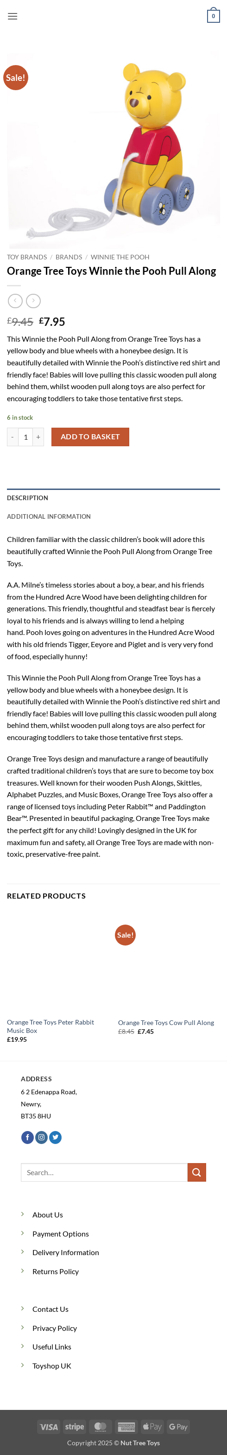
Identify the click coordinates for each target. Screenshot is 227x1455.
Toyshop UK (51, 1365)
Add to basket (90, 436)
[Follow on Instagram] (41, 1137)
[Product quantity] (25, 437)
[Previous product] (33, 301)
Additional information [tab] (49, 516)
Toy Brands (27, 257)
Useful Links (51, 1346)
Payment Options (60, 1233)
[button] (12, 16)
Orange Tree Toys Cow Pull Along (166, 1022)
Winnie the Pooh (120, 257)
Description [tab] (27, 498)
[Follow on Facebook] (27, 1137)
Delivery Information (65, 1252)
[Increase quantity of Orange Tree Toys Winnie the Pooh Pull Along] (38, 437)
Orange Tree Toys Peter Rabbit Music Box (50, 1026)
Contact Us (50, 1308)
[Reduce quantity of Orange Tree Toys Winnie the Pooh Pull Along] (12, 437)
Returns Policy (55, 1271)
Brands (69, 257)
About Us (47, 1214)
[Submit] (197, 1172)
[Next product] (15, 301)
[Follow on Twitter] (55, 1137)
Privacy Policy (54, 1327)
